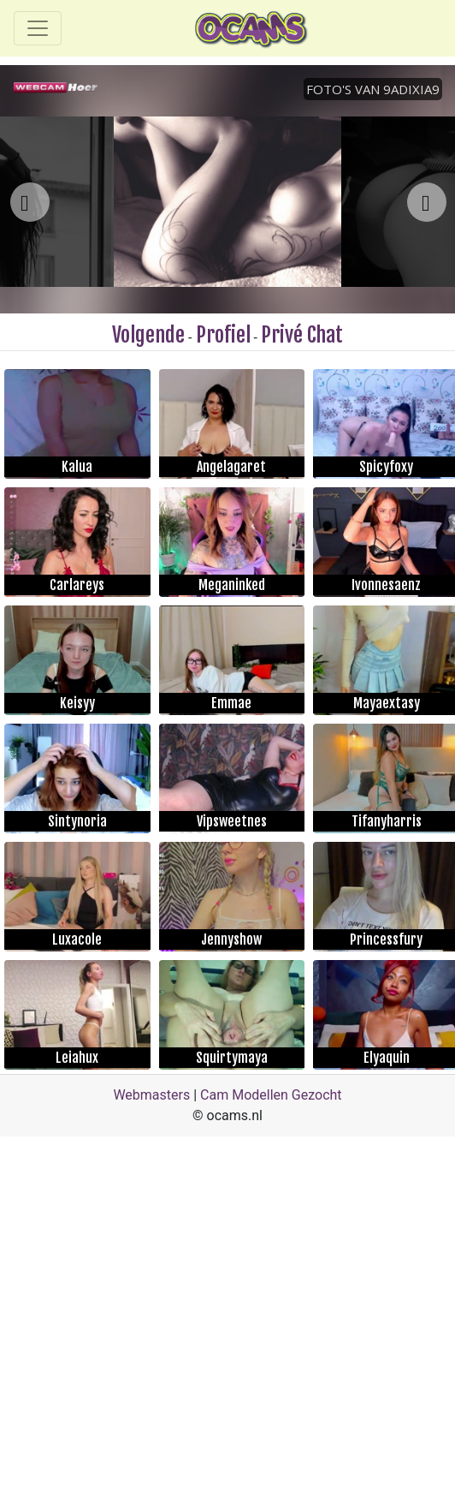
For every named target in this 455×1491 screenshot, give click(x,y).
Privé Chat (302, 335)
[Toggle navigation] (38, 28)
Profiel (223, 335)
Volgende (148, 335)
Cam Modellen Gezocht (271, 1095)
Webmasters (151, 1095)
